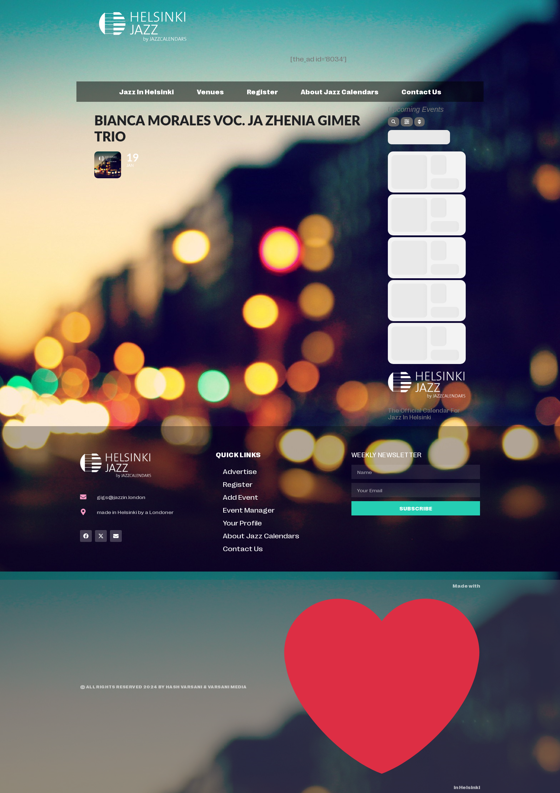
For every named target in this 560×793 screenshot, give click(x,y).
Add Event (240, 497)
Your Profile (242, 522)
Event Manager (249, 509)
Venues (210, 91)
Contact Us (421, 91)
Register (262, 91)
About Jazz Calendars (340, 91)
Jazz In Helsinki (146, 91)
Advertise (240, 471)
